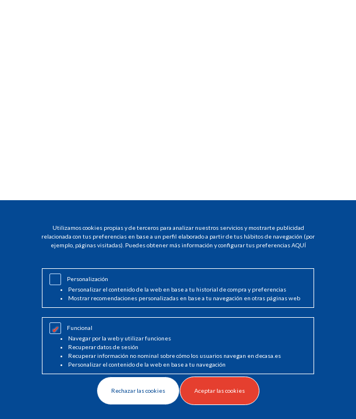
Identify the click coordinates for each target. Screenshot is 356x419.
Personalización (87, 278)
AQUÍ (298, 245)
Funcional (79, 327)
